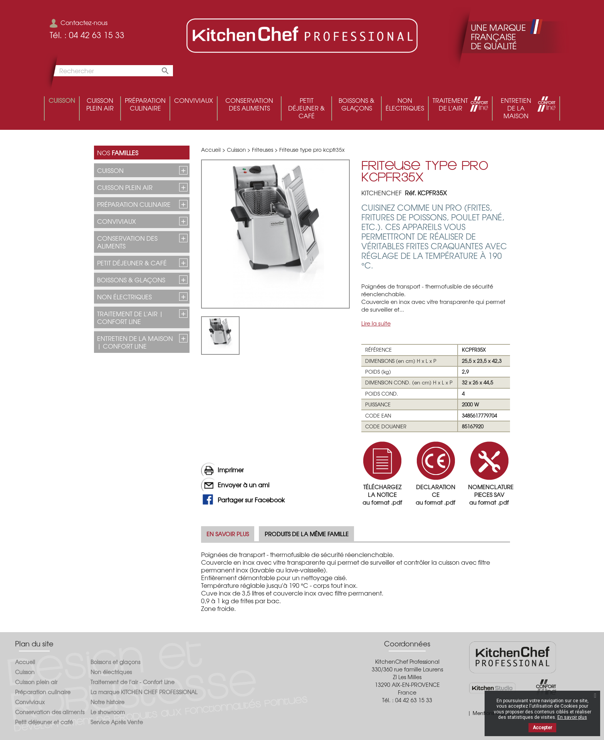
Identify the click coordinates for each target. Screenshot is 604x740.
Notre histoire (107, 702)
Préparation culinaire (134, 204)
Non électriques (124, 296)
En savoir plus (572, 717)
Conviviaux (116, 221)
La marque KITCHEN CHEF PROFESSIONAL (144, 692)
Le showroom (108, 712)
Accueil (25, 662)
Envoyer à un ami (243, 484)
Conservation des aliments (127, 241)
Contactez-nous (78, 22)
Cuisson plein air (125, 187)
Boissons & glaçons (131, 279)
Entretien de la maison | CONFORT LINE (135, 342)
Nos (117, 152)
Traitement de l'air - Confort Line (132, 682)
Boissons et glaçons (115, 662)
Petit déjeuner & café (132, 262)
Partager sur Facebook (251, 499)
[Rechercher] (111, 70)
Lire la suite (376, 323)
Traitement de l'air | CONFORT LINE (130, 317)
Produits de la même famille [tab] (307, 534)
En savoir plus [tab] (227, 534)
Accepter (542, 727)
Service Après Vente (117, 722)
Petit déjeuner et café (44, 722)
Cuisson (110, 170)
